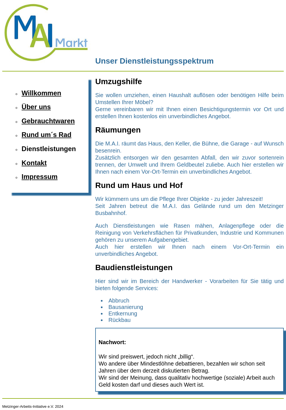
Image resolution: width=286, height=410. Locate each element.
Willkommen (41, 93)
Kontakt (34, 163)
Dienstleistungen (49, 149)
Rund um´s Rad (46, 134)
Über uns (36, 107)
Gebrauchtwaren (48, 121)
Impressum (40, 176)
